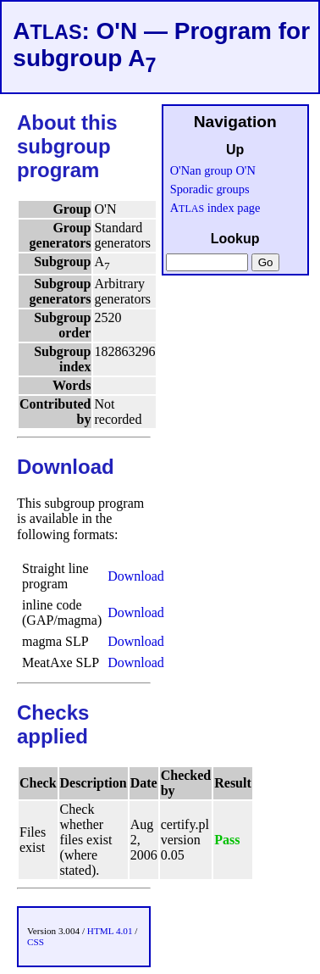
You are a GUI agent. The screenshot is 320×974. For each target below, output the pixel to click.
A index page (215, 207)
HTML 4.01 (110, 931)
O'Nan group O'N (213, 170)
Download (136, 576)
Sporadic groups (210, 189)
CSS (35, 942)
